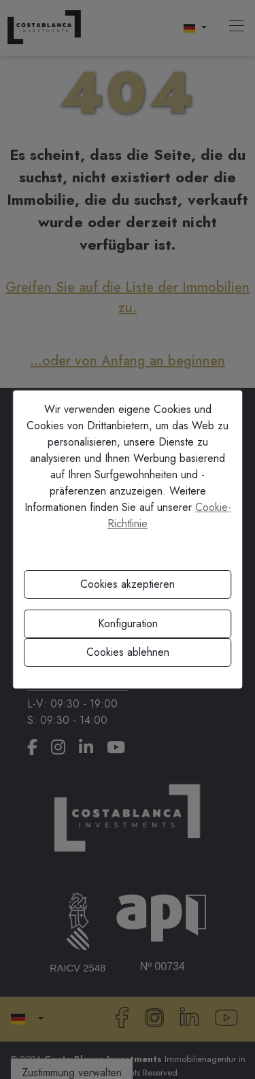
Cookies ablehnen (127, 652)
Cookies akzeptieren (127, 584)
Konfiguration (128, 623)
